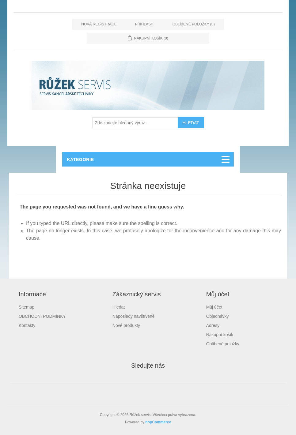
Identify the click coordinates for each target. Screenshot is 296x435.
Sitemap (26, 307)
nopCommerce (158, 422)
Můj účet (214, 307)
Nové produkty (126, 325)
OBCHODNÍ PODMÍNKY (42, 316)
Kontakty (27, 325)
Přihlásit (144, 24)
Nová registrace (98, 24)
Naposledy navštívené (133, 316)
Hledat (118, 307)
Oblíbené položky (222, 343)
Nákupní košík (219, 334)
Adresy (213, 325)
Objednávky (217, 316)
